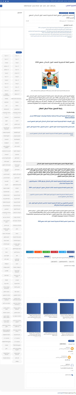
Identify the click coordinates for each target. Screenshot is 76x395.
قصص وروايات (6, 267)
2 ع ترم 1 (6, 73)
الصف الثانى (17, 169)
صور (17, 255)
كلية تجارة (6, 275)
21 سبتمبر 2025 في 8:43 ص (61, 357)
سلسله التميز (17, 252)
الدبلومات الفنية (17, 151)
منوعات (6, 345)
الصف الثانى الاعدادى (6, 170)
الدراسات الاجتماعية (6, 151)
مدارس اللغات (17, 287)
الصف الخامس (6, 174)
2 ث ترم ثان (17, 73)
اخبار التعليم (16, 109)
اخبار (6, 105)
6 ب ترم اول (17, 94)
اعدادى (44, 5)
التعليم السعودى (6, 132)
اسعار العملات (17, 117)
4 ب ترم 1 (6, 83)
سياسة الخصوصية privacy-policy (43, 1)
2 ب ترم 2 (17, 66)
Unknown (68, 347)
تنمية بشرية (6, 240)
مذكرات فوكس (17, 312)
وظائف (17, 361)
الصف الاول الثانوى (17, 161)
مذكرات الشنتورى (6, 295)
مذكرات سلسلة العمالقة (17, 309)
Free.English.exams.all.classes (16, 98)
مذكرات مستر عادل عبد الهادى (17, 326)
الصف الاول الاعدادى (6, 158)
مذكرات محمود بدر (17, 316)
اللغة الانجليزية (17, 195)
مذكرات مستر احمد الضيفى (17, 321)
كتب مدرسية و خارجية (17, 276)
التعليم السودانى (17, 136)
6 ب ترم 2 (6, 90)
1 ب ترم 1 (71, 12)
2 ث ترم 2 (17, 69)
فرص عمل (6, 259)
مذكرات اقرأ (17, 291)
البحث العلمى (17, 124)
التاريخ (6, 124)
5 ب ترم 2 (6, 87)
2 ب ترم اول (6, 66)
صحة (6, 252)
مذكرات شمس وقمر (6, 309)
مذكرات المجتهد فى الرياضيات (6, 299)
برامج (17, 229)
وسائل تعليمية (6, 358)
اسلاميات (6, 117)
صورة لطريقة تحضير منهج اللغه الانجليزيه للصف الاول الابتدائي (58, 29)
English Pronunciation (6, 95)
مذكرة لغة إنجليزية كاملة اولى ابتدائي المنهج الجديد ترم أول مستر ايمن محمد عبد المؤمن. (67, 334)
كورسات (17, 280)
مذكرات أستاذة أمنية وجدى (6, 288)
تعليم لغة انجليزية (17, 237)
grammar (6, 102)
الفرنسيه (6, 181)
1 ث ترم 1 (17, 59)
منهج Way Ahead (17, 345)
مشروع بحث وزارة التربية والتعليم (6, 331)
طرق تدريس (6, 255)
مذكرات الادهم (6, 291)
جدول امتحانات (6, 244)
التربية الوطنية (17, 132)
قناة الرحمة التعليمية (17, 271)
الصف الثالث (6, 161)
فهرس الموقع (60, 1)
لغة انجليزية (17, 283)
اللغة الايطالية (6, 195)
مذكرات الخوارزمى (17, 295)
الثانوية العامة (6, 136)
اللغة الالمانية (6, 191)
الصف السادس (6, 177)
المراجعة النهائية (27, 5)
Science (17, 102)
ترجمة (17, 233)
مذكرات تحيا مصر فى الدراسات (16, 304)
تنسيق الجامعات (17, 240)
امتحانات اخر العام (17, 212)
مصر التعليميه (17, 334)
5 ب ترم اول (17, 90)
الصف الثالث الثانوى (6, 165)
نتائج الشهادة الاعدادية (17, 354)
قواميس (6, 270)
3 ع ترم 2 (6, 80)
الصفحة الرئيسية (71, 1)
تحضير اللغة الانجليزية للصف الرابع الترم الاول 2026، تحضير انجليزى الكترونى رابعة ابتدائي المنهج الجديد (50, 34)
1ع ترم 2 (6, 62)
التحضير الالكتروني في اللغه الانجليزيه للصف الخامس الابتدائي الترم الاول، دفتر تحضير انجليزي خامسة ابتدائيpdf (51, 37)
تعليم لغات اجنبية (6, 233)
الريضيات (6, 154)
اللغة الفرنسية (6, 198)
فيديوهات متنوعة (17, 267)
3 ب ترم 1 (6, 76)
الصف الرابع (17, 177)
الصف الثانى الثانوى (17, 174)
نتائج (6, 348)
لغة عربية (6, 283)
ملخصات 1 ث (17, 338)
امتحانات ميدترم (35, 5)
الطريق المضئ (71, 6)
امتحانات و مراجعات (17, 225)
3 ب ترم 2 (17, 80)
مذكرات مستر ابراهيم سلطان (6, 317)
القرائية (16, 188)
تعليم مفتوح (6, 237)
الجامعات (6, 139)
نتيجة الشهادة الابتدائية (6, 354)
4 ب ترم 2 (17, 87)
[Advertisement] (50, 50)
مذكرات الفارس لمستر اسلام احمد (17, 299)
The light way (64, 356)
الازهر (6, 120)
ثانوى (41, 5)
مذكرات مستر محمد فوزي (6, 326)
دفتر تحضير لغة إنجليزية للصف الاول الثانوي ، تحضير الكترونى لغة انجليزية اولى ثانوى (50, 127)
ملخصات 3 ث (17, 341)
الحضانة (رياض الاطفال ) (6, 147)
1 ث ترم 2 (6, 59)
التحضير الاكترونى (63, 12)
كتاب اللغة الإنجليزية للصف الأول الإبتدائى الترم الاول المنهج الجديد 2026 (50, 334)
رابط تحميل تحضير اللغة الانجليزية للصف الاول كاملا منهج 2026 (56, 221)
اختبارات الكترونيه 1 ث (6, 113)
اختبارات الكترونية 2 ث (17, 113)
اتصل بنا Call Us (54, 1)
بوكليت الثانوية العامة (6, 230)
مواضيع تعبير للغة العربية (17, 349)
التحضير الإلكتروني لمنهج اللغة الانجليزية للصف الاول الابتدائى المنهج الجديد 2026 (54, 27)
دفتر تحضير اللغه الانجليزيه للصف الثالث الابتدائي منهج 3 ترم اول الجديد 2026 (51, 187)
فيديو (17, 263)
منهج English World (6, 341)
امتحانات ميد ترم (6, 217)
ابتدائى (48, 5)
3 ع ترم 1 (17, 83)
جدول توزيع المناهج (17, 248)
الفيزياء (6, 184)
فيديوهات (6, 263)
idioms (17, 105)
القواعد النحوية (6, 188)
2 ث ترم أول (6, 69)
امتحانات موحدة (17, 217)
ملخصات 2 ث (6, 338)
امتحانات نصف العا (17, 220)
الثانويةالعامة (17, 139)
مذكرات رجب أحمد (6, 303)
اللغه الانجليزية (17, 202)
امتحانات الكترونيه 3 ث (6, 213)
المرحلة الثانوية (17, 209)
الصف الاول (54, 261)
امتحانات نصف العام (6, 221)
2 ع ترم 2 (17, 76)
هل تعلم (17, 358)
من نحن (65, 1)
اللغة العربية (17, 198)
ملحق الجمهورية (6, 334)
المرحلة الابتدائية (17, 205)
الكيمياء (17, 191)
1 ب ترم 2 (6, 55)
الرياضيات (17, 154)
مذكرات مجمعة (6, 312)
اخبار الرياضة (6, 109)
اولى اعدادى (6, 225)
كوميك (6, 280)
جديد (6, 248)
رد (72, 353)
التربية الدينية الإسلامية (6, 128)
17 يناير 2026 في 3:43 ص (65, 365)
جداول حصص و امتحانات (17, 245)
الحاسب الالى (17, 146)
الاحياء (17, 120)
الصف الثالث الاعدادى (17, 166)
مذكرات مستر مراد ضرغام (17, 331)
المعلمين (6, 209)
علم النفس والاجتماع (17, 260)
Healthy (6, 98)
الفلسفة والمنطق (17, 184)
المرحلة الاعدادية (6, 205)
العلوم (17, 181)
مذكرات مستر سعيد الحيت (6, 321)
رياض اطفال (52, 5)
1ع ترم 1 (16, 62)
